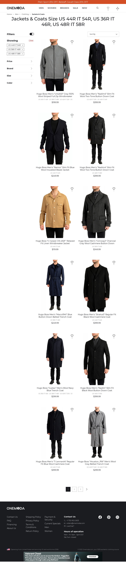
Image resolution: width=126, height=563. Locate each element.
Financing (12, 524)
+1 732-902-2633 (73, 520)
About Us (11, 528)
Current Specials (53, 523)
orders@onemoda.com (76, 523)
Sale (75, 8)
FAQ (9, 520)
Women (52, 8)
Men (41, 8)
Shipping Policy (33, 517)
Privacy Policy (32, 520)
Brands (64, 8)
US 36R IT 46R (15, 49)
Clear (31, 40)
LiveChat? (70, 526)
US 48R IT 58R (15, 54)
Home (9, 14)
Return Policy (32, 531)
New (84, 8)
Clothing (25, 14)
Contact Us (12, 517)
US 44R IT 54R (15, 45)
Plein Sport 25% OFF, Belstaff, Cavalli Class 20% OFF (63, 2)
